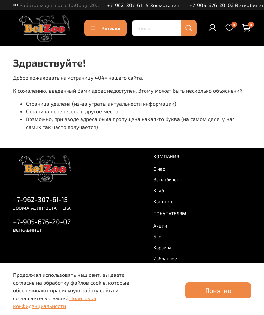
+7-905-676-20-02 (42, 222)
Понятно (218, 290)
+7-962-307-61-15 (40, 199)
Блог (158, 236)
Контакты (163, 201)
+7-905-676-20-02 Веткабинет (226, 5)
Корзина (162, 247)
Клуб (158, 190)
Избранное (165, 258)
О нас (159, 169)
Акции (160, 226)
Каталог (105, 28)
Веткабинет (166, 179)
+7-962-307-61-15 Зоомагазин (143, 5)
